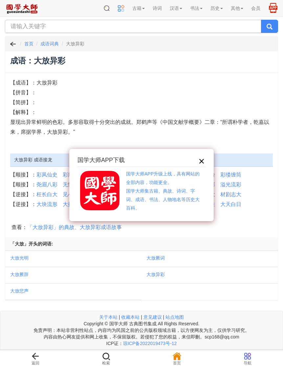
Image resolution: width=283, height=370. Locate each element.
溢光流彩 (230, 184)
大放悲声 (19, 290)
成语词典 (49, 43)
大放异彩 (155, 274)
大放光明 (19, 258)
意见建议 (152, 317)
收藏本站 (130, 317)
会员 (255, 8)
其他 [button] (237, 8)
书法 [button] (196, 8)
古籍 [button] (138, 8)
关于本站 (108, 317)
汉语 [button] (176, 8)
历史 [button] (216, 8)
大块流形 (46, 204)
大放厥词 (155, 258)
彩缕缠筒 (230, 174)
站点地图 (174, 317)
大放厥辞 (19, 274)
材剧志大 (230, 194)
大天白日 (230, 204)
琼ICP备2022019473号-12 (150, 343)
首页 (28, 43)
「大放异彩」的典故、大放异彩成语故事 (74, 227)
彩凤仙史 (46, 174)
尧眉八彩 (46, 184)
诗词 (157, 8)
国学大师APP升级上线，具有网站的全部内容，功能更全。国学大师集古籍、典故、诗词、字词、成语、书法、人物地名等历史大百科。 (163, 191)
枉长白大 (46, 194)
